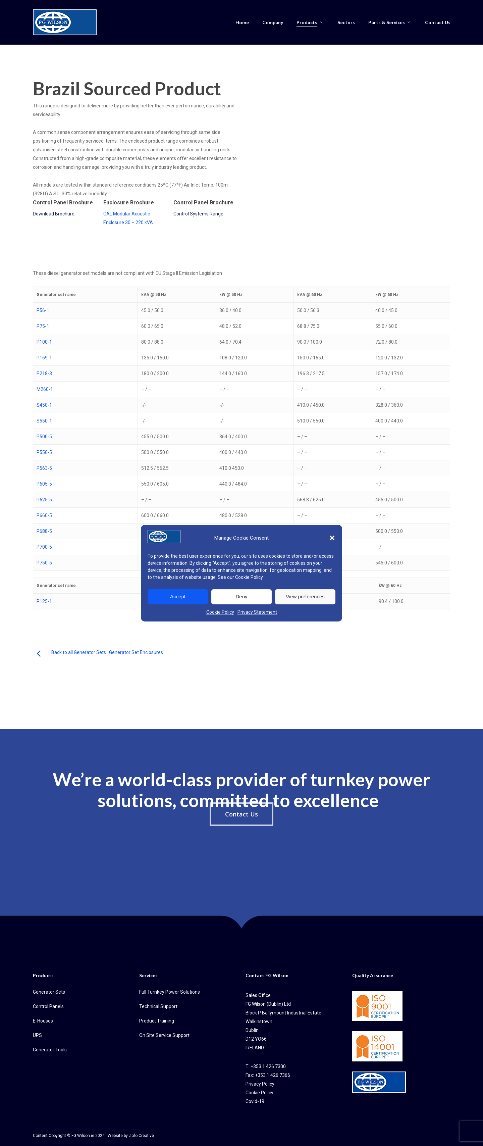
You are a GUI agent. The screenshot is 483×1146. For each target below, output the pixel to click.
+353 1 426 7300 (268, 1066)
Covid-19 (255, 1101)
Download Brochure (53, 213)
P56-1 (43, 310)
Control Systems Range (198, 213)
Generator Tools (50, 1049)
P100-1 (44, 342)
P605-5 (44, 484)
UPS (37, 1035)
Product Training (156, 1021)
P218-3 (44, 373)
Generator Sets (49, 992)
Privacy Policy (260, 1084)
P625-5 (44, 499)
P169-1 (44, 357)
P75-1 (43, 326)
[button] (332, 538)
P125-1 (44, 601)
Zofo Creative (141, 1135)
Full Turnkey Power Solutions (169, 992)
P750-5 (44, 562)
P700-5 (44, 547)
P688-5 (44, 531)
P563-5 (44, 468)
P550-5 (44, 452)
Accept (177, 596)
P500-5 (44, 436)
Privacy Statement (257, 612)
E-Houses (43, 1021)
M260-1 (45, 389)
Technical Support (158, 1006)
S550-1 (44, 420)
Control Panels (48, 1006)
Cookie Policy (249, 577)
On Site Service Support (164, 1035)
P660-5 (44, 515)
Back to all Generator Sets (78, 652)
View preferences (305, 596)
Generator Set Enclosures (136, 652)
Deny (241, 596)
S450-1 (44, 405)
